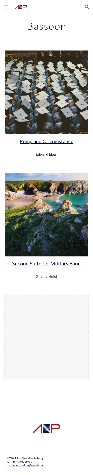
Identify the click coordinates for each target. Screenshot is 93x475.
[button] (6, 7)
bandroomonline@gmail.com (26, 465)
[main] (47, 26)
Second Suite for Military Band (46, 263)
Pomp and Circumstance (46, 141)
